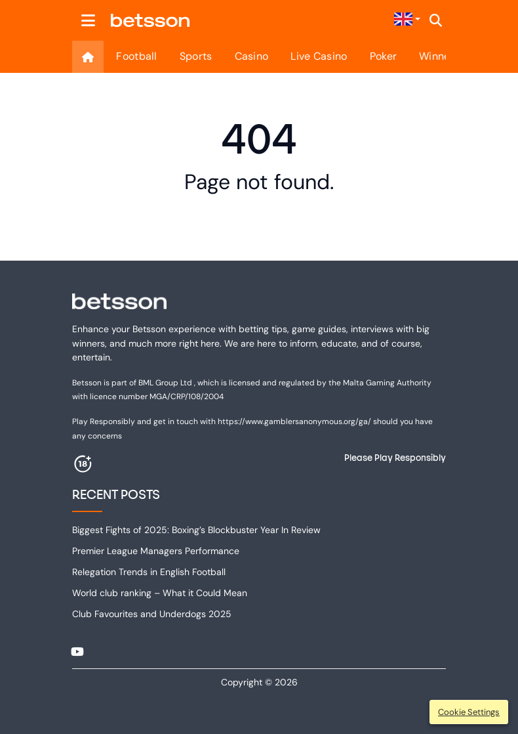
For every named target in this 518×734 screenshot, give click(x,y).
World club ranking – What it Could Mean (159, 593)
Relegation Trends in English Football (149, 572)
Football (136, 56)
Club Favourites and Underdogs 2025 (151, 614)
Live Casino (318, 56)
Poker (383, 56)
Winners (439, 56)
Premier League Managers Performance (155, 551)
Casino (252, 56)
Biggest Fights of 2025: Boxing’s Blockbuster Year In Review (196, 530)
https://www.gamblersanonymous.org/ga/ (294, 422)
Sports (196, 56)
